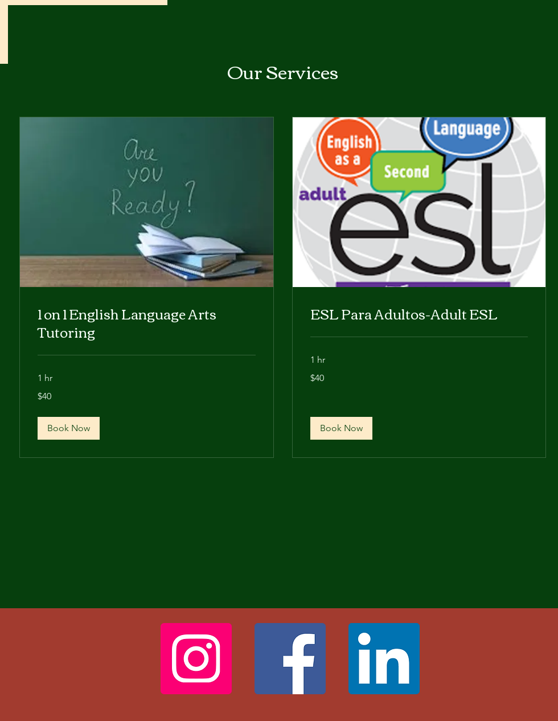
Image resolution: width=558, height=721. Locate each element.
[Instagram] (196, 658)
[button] (69, 428)
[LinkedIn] (384, 658)
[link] (147, 323)
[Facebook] (290, 658)
